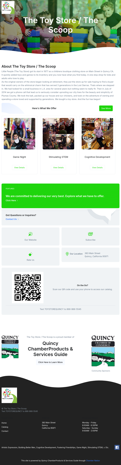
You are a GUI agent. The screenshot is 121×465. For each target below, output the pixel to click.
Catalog (5, 427)
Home (4, 423)
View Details (19, 167)
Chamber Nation (93, 460)
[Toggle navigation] (117, 7)
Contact (5, 431)
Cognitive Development (97, 157)
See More (106, 108)
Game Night (19, 157)
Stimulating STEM (58, 157)
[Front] (8, 7)
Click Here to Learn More (50, 362)
